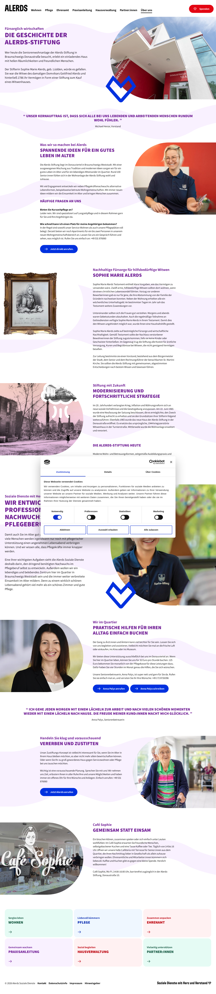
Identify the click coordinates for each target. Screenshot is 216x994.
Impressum (76, 984)
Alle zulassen (151, 529)
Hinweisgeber (92, 984)
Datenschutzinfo (58, 984)
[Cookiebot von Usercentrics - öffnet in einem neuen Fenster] (151, 462)
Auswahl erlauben (108, 529)
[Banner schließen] (171, 462)
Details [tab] (108, 472)
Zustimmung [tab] (63, 472)
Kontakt (42, 984)
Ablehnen (65, 529)
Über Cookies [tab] (153, 472)
